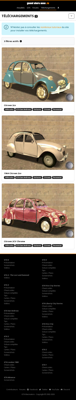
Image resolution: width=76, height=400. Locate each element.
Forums (36, 7)
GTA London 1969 (11, 362)
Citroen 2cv (10, 105)
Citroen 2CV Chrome (14, 241)
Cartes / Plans (47, 273)
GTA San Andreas (23, 109)
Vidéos (7, 268)
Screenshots (9, 265)
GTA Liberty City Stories (52, 303)
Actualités (21, 7)
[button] (58, 7)
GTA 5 (44, 260)
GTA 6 (6, 260)
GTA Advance (9, 377)
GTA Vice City (47, 324)
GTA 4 (6, 285)
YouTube (54, 389)
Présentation (9, 262)
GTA (28, 7)
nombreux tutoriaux (50, 27)
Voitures (37, 109)
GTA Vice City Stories (51, 285)
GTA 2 (44, 349)
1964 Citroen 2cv (12, 173)
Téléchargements (48, 7)
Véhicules (9, 109)
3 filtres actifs (13, 41)
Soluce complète (49, 268)
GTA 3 (6, 336)
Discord (65, 389)
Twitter (43, 389)
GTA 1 (44, 365)
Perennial (57, 109)
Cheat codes (47, 265)
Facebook (32, 389)
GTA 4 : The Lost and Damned (16, 275)
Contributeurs (12, 389)
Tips (43, 270)
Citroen (47, 109)
